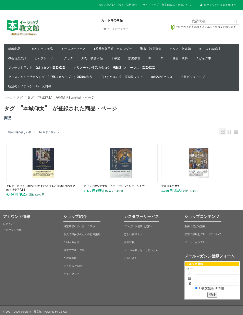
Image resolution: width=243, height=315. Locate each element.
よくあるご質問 (211, 27)
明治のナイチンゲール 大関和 (29, 86)
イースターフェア (73, 49)
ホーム (8, 97)
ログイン (8, 223)
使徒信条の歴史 (170, 186)
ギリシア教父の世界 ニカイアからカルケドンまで (114, 186)
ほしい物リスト (133, 234)
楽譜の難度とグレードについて (202, 234)
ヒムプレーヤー (45, 58)
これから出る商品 (40, 49)
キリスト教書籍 (180, 49)
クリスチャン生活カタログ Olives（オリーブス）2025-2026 (114, 67)
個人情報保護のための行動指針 (81, 234)
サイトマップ (151, 4)
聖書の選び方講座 (195, 226)
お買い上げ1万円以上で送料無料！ (118, 4)
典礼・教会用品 (92, 58)
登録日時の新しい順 (21, 132)
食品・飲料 (180, 58)
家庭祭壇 (134, 58)
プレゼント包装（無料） (138, 226)
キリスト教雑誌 (209, 49)
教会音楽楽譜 (17, 58)
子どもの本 (203, 58)
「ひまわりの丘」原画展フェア (121, 77)
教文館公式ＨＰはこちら (176, 4)
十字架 (115, 58)
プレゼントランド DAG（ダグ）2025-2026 (36, 67)
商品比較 (129, 242)
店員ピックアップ (193, 77)
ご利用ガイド (181, 27)
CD (149, 58)
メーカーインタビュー (197, 242)
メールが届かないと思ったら (141, 250)
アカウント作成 (12, 230)
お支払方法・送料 (74, 250)
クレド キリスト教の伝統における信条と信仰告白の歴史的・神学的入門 (40, 187)
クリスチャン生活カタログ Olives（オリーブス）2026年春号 (50, 77)
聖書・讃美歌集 (150, 49)
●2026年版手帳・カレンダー (113, 49)
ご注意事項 (70, 258)
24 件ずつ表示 (49, 132)
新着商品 (14, 49)
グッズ (68, 58)
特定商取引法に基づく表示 (79, 226)
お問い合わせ (231, 27)
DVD (162, 58)
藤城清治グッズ (161, 77)
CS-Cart (63, 311)
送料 (196, 27)
